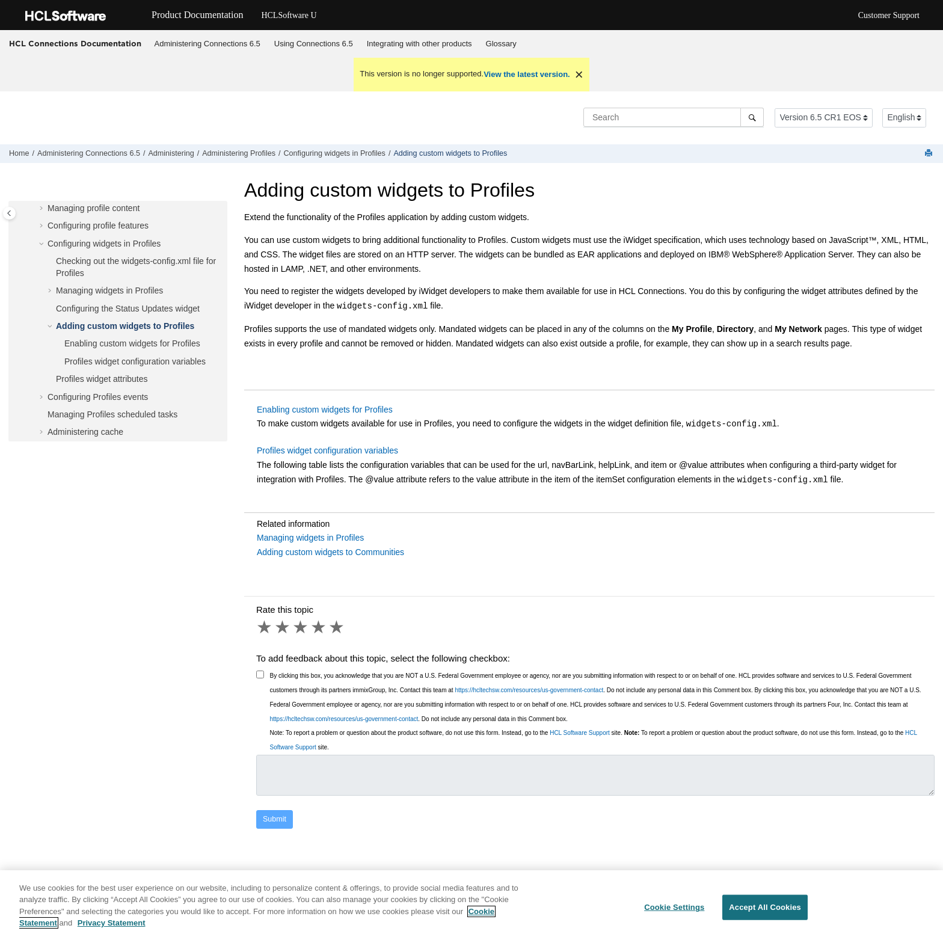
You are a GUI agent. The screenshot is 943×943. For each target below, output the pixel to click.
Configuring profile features (98, 225)
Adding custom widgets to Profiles (450, 153)
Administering (171, 153)
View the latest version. (527, 74)
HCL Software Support (580, 733)
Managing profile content (94, 208)
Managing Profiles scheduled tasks (112, 414)
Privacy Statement (112, 929)
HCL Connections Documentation (75, 43)
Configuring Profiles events (98, 397)
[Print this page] (930, 154)
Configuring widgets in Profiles (334, 153)
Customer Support (889, 15)
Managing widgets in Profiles (109, 290)
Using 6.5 (313, 43)
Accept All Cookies (765, 913)
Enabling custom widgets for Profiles (132, 343)
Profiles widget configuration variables (135, 361)
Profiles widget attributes (102, 379)
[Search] (752, 117)
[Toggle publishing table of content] (9, 213)
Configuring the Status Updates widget (128, 308)
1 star (265, 627)
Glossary (501, 43)
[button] (43, 209)
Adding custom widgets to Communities (330, 552)
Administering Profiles (238, 153)
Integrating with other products (419, 43)
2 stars (283, 627)
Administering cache (85, 432)
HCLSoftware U (288, 15)
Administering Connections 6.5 (207, 43)
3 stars (301, 627)
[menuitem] (207, 44)
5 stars (337, 627)
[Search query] (673, 117)
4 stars (319, 627)
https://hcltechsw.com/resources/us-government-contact (529, 690)
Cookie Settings (674, 913)
